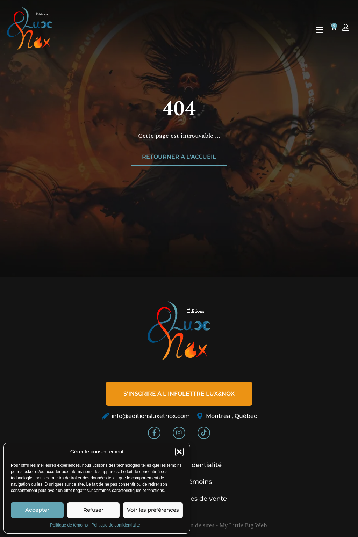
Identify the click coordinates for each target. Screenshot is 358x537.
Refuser (93, 510)
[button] (179, 451)
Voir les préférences (153, 510)
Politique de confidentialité (115, 525)
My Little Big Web (243, 525)
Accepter (37, 510)
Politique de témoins (69, 525)
